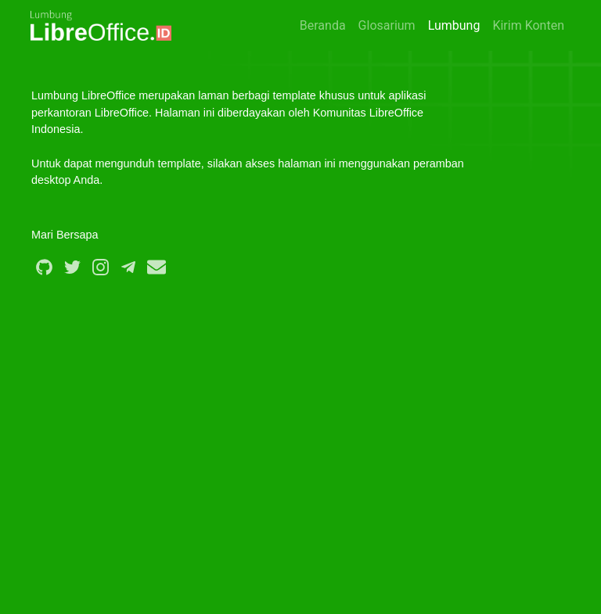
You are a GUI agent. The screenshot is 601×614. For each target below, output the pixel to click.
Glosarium (387, 25)
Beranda (323, 25)
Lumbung (454, 25)
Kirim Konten (528, 25)
